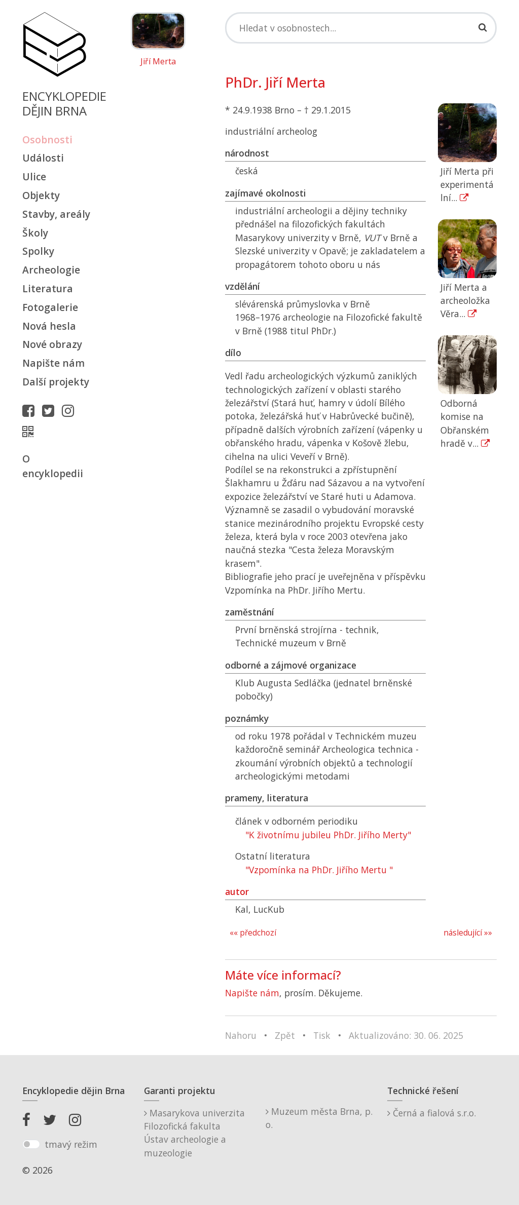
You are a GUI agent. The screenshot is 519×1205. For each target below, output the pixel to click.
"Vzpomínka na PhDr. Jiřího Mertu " (319, 870)
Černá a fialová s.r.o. (431, 1113)
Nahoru (240, 1035)
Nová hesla (49, 326)
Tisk (321, 1035)
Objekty (41, 195)
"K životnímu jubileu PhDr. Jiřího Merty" (328, 835)
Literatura (47, 288)
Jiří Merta (158, 61)
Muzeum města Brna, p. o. (319, 1118)
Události (43, 158)
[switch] (31, 1144)
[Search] (361, 28)
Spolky (38, 251)
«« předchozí (253, 932)
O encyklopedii (52, 466)
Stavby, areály (56, 214)
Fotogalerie (50, 307)
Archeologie (51, 270)
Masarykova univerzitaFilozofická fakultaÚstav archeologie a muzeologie (194, 1133)
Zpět (285, 1035)
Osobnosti (47, 139)
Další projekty (55, 381)
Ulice (34, 176)
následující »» (467, 932)
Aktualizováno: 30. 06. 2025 (406, 1035)
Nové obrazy (52, 344)
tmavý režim (71, 1144)
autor (237, 891)
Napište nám (53, 363)
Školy (35, 233)
